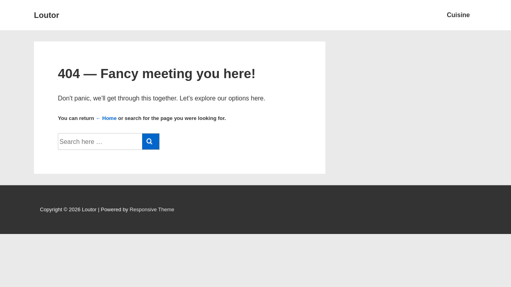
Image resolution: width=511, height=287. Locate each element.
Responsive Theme (152, 209)
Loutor (46, 15)
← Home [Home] (106, 118)
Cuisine (458, 15)
